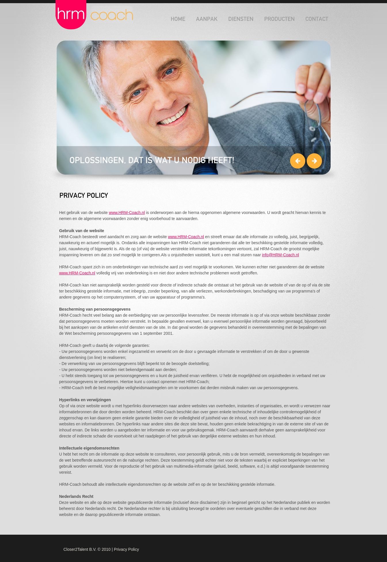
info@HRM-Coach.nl (280, 255)
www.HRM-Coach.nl (127, 212)
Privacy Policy (126, 549)
